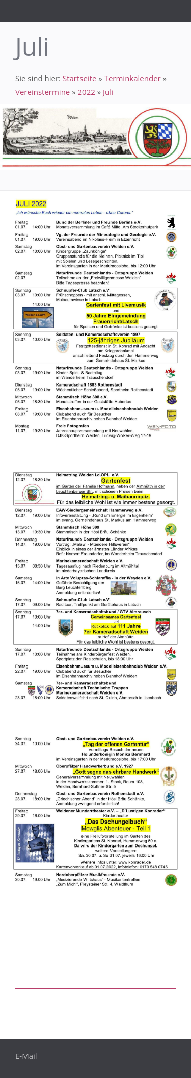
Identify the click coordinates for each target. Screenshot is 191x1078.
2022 (86, 92)
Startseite (80, 78)
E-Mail (26, 1055)
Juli (108, 92)
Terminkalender (132, 78)
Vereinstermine (42, 92)
